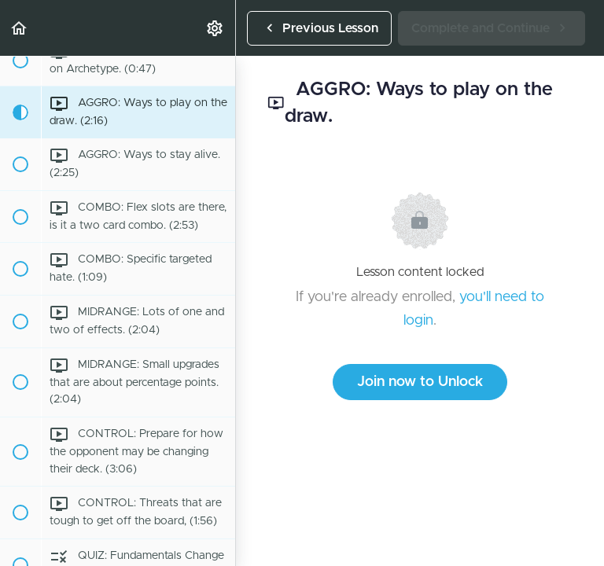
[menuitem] (215, 28)
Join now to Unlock (420, 382)
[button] (19, 28)
